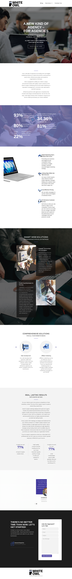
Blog (41, 3)
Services (49, 3)
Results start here (36, 46)
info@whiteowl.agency (20, 544)
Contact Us (58, 3)
